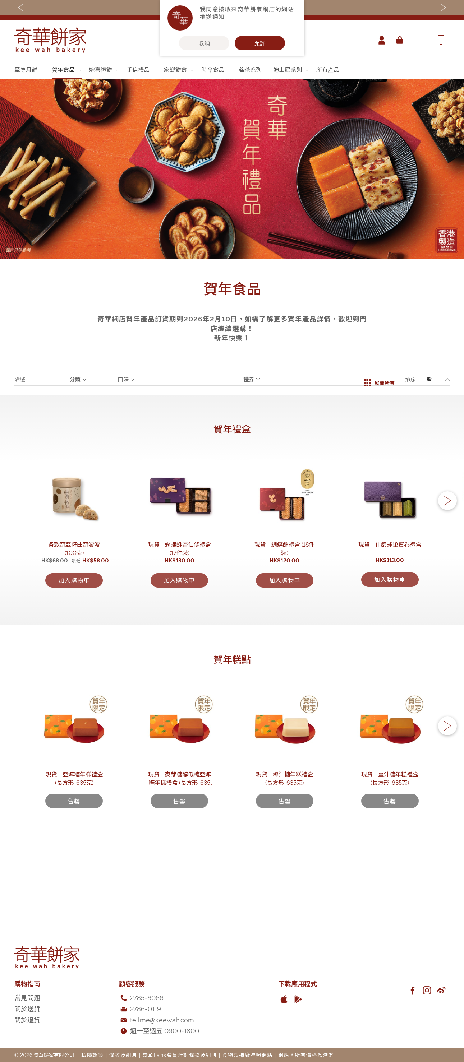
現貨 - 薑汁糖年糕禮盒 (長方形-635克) (389, 847)
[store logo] (50, 40)
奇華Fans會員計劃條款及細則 (180, 1054)
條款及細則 (123, 1054)
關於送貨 (27, 1008)
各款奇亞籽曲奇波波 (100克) (74, 580)
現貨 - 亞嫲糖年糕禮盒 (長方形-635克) (74, 847)
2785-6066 (147, 997)
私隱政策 (92, 1054)
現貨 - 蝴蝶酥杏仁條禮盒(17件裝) (179, 580)
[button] (447, 519)
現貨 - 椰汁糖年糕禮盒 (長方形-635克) (284, 847)
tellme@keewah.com (162, 1019)
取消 (204, 43)
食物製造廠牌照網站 (247, 1054)
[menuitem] (29, 69)
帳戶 (379, 40)
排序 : (411, 379)
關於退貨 (27, 1019)
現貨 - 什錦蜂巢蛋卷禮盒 (389, 580)
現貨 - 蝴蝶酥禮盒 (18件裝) (284, 580)
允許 (259, 43)
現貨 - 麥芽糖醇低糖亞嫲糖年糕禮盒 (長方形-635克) (179, 851)
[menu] (232, 69)
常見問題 (27, 997)
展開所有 (379, 379)
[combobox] (419, 40)
